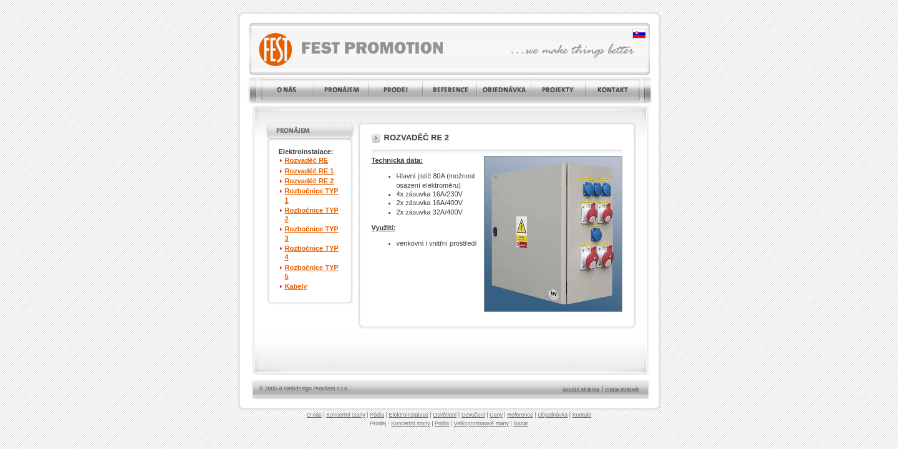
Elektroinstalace (408, 415)
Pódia (377, 415)
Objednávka (552, 415)
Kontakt (582, 415)
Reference (520, 415)
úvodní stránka (580, 389)
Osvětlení (444, 415)
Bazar (520, 423)
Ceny (496, 415)
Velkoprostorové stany (481, 423)
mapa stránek (622, 389)
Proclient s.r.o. (331, 388)
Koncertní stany (345, 415)
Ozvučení (473, 415)
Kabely (296, 286)
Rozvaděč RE (307, 160)
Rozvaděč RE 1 (309, 171)
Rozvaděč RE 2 (309, 181)
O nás (314, 415)
